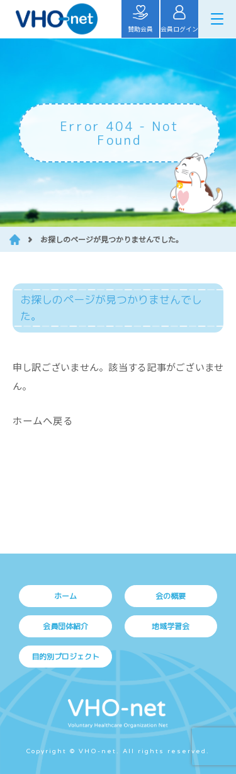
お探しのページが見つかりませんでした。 (111, 239)
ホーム (65, 596)
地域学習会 (170, 626)
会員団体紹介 (65, 626)
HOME (14, 239)
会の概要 (170, 596)
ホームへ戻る (43, 420)
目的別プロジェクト (65, 656)
